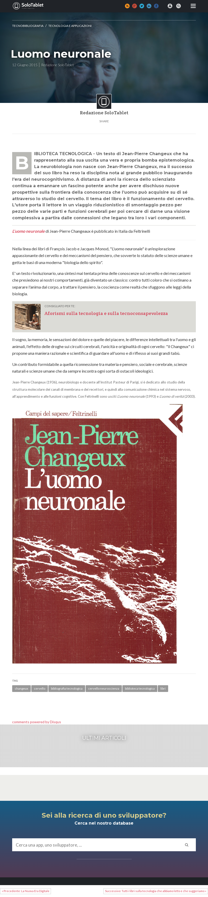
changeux (21, 688)
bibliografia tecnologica (67, 688)
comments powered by (36, 722)
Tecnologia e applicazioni (70, 26)
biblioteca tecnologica (140, 688)
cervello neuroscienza (103, 688)
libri (163, 688)
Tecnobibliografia (27, 26)
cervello (39, 688)
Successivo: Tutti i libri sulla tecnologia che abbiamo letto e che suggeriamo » (155, 891)
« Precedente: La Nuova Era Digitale (25, 891)
